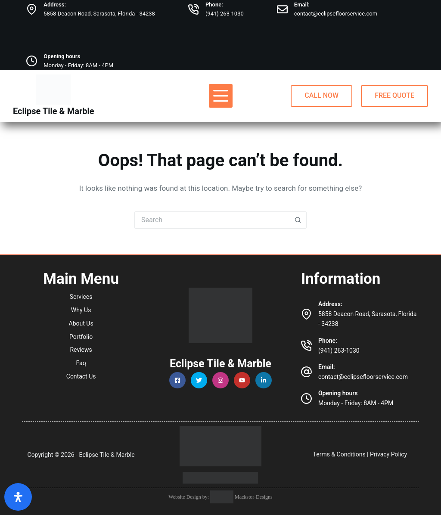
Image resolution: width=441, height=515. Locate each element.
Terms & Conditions (339, 454)
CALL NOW (321, 95)
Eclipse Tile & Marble (53, 111)
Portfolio (81, 336)
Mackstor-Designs (253, 497)
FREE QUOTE (394, 95)
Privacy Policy (388, 454)
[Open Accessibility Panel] (18, 497)
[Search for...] (211, 220)
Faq (81, 363)
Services (81, 296)
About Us (81, 323)
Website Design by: (189, 497)
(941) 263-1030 (224, 13)
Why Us (81, 310)
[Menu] (221, 96)
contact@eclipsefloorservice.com (335, 13)
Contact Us (81, 376)
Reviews (81, 349)
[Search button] (298, 220)
